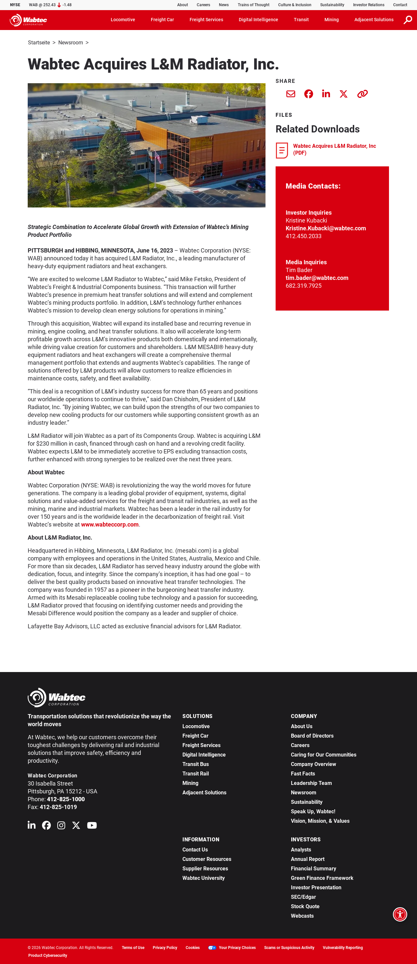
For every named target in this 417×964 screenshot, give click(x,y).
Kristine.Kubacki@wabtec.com (326, 227)
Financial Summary (313, 868)
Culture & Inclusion (294, 5)
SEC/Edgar (303, 896)
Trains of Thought (253, 5)
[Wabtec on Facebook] (46, 826)
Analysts (301, 849)
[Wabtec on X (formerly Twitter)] (76, 826)
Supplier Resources (205, 868)
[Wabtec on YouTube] (92, 826)
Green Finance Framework (322, 877)
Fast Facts (303, 773)
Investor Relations (368, 5)
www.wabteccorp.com (110, 523)
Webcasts (302, 915)
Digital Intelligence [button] (258, 19)
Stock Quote (305, 906)
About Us (301, 726)
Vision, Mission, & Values (320, 820)
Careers (203, 5)
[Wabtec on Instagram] (61, 826)
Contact (400, 5)
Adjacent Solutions (204, 792)
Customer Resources (206, 858)
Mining (190, 782)
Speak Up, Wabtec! (313, 811)
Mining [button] (331, 19)
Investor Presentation (316, 887)
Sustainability (332, 5)
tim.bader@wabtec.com (317, 277)
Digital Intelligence (204, 754)
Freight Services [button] (206, 19)
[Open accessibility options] (400, 914)
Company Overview (313, 763)
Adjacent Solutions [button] (374, 19)
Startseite (39, 42)
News (224, 5)
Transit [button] (301, 19)
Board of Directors (312, 735)
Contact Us (195, 849)
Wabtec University (203, 877)
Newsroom (70, 42)
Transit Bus (195, 763)
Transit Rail (195, 773)
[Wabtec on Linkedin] (32, 826)
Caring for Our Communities (323, 754)
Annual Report (307, 858)
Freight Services (201, 745)
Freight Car (195, 735)
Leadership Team (311, 782)
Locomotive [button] (123, 19)
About (182, 5)
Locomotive (196, 726)
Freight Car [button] (162, 19)
